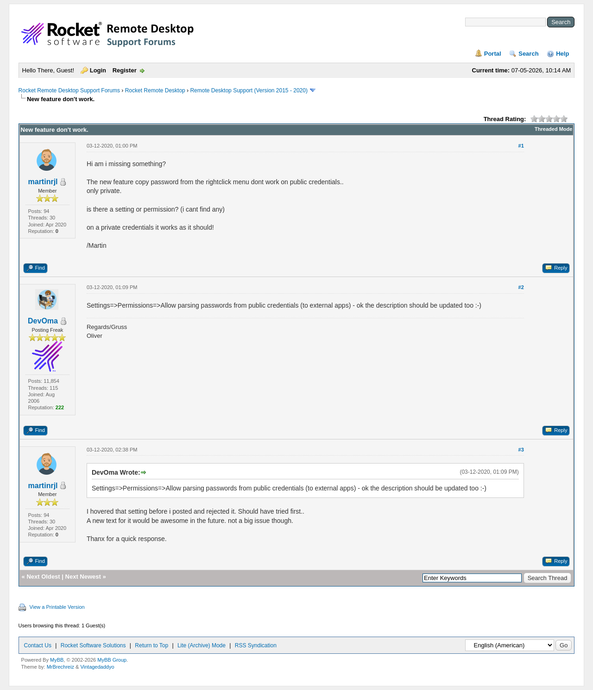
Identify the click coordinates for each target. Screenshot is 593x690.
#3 (521, 449)
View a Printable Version (57, 607)
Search (528, 53)
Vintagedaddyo (97, 667)
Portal (492, 53)
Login (98, 70)
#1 (521, 145)
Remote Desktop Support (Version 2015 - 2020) (248, 90)
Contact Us (37, 645)
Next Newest (83, 576)
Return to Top (151, 645)
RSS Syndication (256, 645)
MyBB (56, 660)
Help (562, 53)
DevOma (43, 321)
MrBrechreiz (60, 667)
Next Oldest (43, 576)
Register (125, 70)
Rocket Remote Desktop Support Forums (69, 90)
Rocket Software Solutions (93, 645)
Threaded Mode (553, 129)
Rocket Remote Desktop (155, 90)
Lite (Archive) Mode (201, 645)
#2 (521, 287)
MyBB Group (111, 660)
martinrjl (43, 182)
